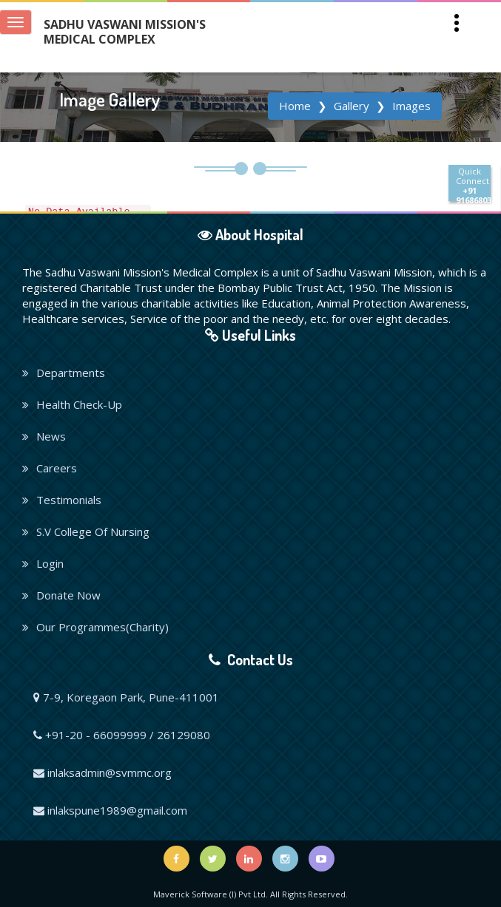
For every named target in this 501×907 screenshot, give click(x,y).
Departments (63, 372)
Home (295, 105)
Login (43, 563)
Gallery (351, 105)
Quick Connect (473, 183)
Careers (49, 468)
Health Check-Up (72, 404)
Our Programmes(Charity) (95, 626)
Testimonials (61, 499)
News (44, 436)
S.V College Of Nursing (85, 531)
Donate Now (61, 595)
